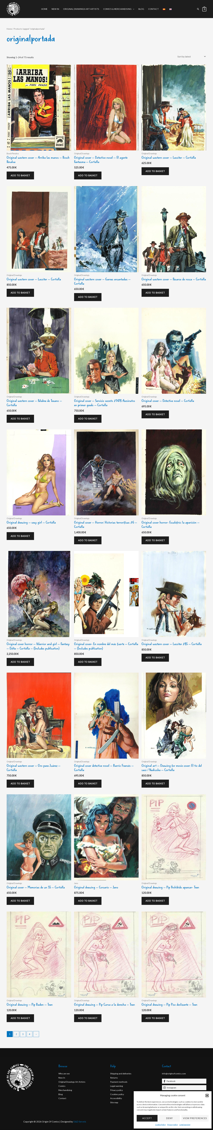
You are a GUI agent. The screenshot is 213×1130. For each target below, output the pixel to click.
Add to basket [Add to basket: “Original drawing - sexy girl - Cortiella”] (20, 536)
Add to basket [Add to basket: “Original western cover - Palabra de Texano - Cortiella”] (20, 418)
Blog (141, 9)
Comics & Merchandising (117, 9)
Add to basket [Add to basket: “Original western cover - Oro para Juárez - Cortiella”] (20, 783)
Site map (114, 1102)
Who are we (64, 1073)
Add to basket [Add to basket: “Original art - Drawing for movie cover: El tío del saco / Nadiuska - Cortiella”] (155, 783)
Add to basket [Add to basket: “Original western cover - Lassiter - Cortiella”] (155, 171)
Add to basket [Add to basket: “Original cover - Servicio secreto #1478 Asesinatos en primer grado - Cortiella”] (87, 418)
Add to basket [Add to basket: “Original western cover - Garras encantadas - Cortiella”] (87, 297)
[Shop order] (191, 56)
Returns (114, 1077)
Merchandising (65, 1090)
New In (55, 9)
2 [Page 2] (16, 1034)
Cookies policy (117, 1094)
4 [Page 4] (29, 1034)
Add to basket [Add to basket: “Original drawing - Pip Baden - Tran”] (20, 1018)
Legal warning (184, 1124)
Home (44, 9)
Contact (153, 9)
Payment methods (119, 1081)
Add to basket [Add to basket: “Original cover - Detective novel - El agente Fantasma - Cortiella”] (87, 175)
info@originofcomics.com (174, 1073)
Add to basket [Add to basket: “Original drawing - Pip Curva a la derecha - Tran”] (87, 1018)
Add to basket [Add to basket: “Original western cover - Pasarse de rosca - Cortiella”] (155, 292)
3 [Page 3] (23, 1034)
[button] (207, 1095)
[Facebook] (184, 1081)
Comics (62, 1086)
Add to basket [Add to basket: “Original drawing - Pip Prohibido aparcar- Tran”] (155, 900)
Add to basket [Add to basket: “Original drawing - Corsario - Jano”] (87, 900)
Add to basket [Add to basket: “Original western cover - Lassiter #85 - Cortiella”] (155, 657)
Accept (147, 1118)
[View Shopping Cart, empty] (204, 9)
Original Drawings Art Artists (81, 9)
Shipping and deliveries (121, 1073)
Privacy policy (172, 1124)
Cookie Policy (160, 1124)
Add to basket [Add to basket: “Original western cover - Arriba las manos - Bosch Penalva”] (20, 175)
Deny (169, 1118)
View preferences (195, 1118)
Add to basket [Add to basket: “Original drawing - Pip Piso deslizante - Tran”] (155, 1018)
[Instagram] (184, 1087)
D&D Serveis (79, 1121)
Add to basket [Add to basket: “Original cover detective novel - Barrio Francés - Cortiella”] (87, 783)
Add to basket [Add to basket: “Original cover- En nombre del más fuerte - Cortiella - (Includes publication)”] (87, 661)
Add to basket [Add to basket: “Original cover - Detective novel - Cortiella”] (155, 414)
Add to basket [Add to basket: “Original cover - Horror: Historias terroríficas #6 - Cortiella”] (87, 540)
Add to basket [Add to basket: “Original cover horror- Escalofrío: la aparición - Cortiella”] (155, 540)
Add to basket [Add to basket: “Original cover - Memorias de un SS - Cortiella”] (20, 900)
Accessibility (116, 1098)
